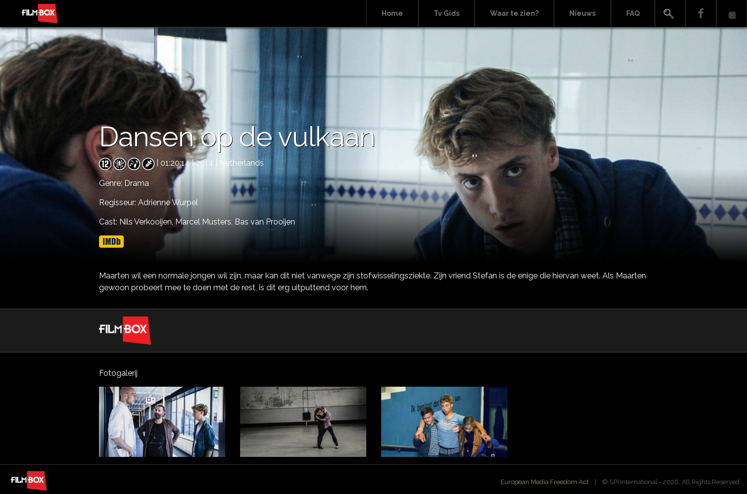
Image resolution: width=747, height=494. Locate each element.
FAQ (633, 13)
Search (670, 13)
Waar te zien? (514, 13)
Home (392, 13)
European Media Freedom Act (544, 482)
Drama (136, 183)
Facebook (701, 13)
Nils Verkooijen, (147, 221)
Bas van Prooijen (265, 221)
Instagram (731, 13)
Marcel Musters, (205, 221)
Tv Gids (446, 13)
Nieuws (582, 13)
